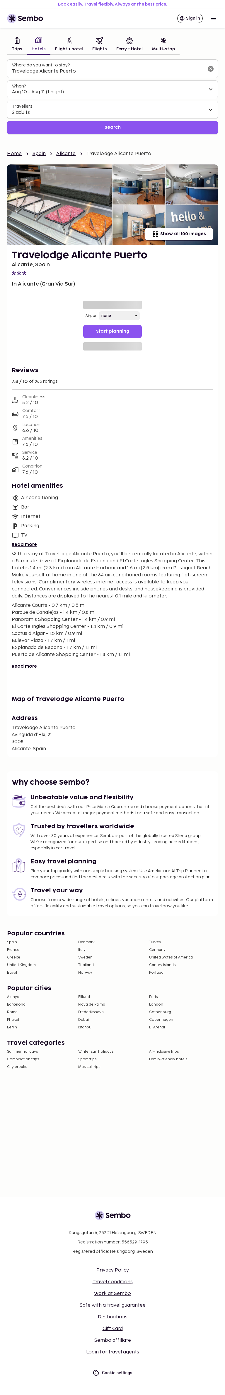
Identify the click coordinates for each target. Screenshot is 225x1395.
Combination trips (23, 1059)
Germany (157, 950)
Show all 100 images (179, 234)
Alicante (66, 154)
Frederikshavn (91, 1012)
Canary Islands (162, 965)
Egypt (12, 972)
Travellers (22, 106)
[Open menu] (213, 18)
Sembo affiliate (112, 1340)
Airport (92, 316)
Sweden (85, 957)
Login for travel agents (112, 1352)
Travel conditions (113, 1282)
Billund (84, 997)
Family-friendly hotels (168, 1059)
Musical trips (89, 1067)
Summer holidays (22, 1051)
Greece (13, 957)
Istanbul (85, 1027)
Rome (12, 1012)
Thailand (86, 965)
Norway (85, 972)
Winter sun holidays (95, 1051)
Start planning (112, 331)
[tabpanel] (112, 96)
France (13, 950)
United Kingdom (21, 965)
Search (113, 127)
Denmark (86, 942)
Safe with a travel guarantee (113, 1305)
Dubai (83, 1020)
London (156, 1004)
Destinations (112, 1317)
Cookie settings (112, 1372)
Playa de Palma (91, 1004)
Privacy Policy (112, 1270)
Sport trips (87, 1059)
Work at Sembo (112, 1293)
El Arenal (157, 1027)
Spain (39, 154)
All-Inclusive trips (164, 1051)
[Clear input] (210, 68)
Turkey (155, 942)
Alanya (13, 997)
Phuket (13, 1020)
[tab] (17, 45)
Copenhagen (161, 1020)
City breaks (17, 1067)
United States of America (171, 957)
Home (14, 154)
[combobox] (108, 71)
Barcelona (16, 1004)
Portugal (156, 972)
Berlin (12, 1027)
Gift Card (113, 1329)
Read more (24, 545)
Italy (82, 950)
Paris (153, 997)
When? (19, 86)
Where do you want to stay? (41, 65)
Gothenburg (160, 1012)
